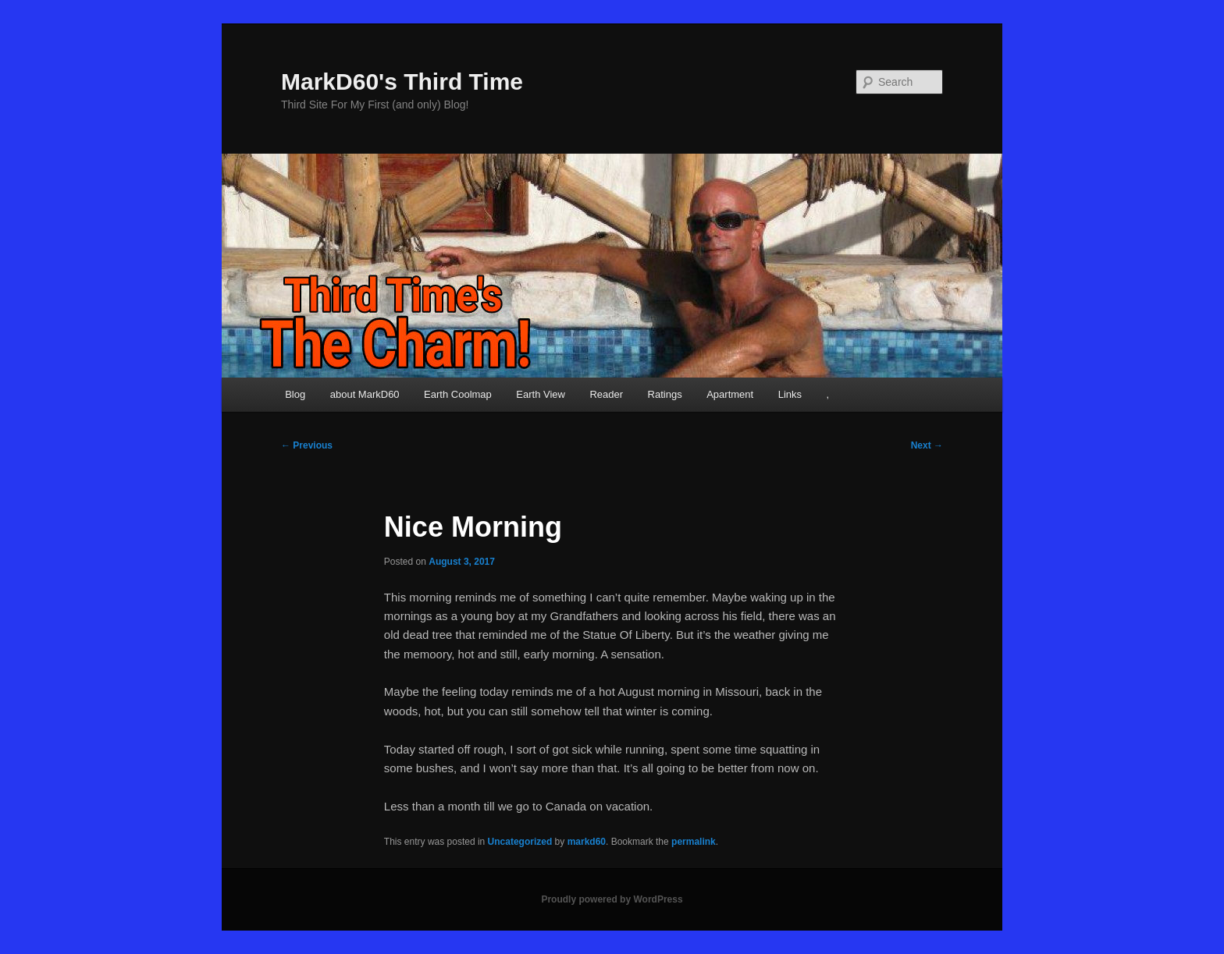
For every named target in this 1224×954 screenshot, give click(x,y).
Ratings (665, 394)
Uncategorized (520, 841)
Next (927, 445)
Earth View (540, 394)
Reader (606, 394)
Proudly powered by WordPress (611, 899)
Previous (307, 445)
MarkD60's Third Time (402, 81)
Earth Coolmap (458, 394)
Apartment (729, 394)
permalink (693, 841)
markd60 (587, 841)
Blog (295, 394)
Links (790, 394)
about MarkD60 (365, 394)
